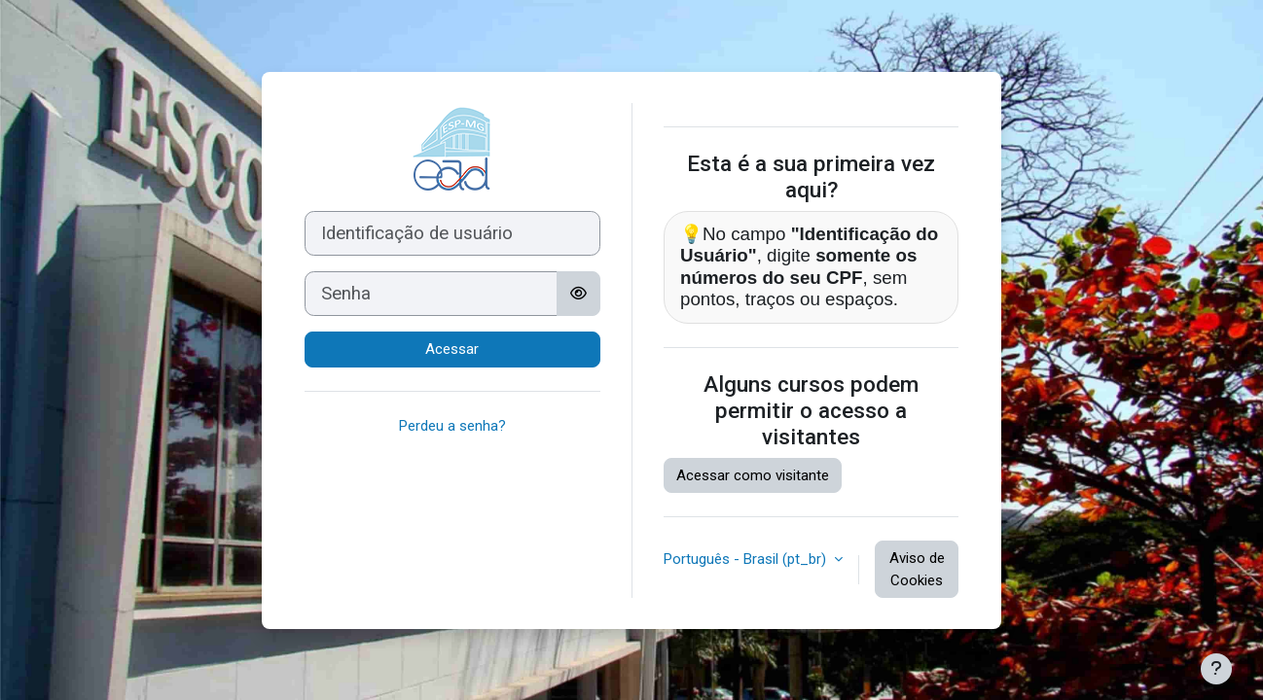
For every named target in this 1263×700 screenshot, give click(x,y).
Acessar (452, 349)
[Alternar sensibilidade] (578, 293)
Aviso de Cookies (917, 569)
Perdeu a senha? (452, 426)
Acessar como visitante (752, 475)
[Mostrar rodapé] (1216, 668)
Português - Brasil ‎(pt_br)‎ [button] (747, 559)
